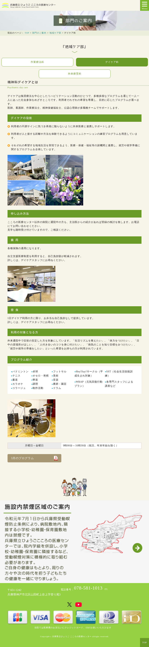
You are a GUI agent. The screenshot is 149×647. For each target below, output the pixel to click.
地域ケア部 (55, 33)
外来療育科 (74, 73)
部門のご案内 (39, 33)
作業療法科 (37, 62)
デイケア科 (112, 62)
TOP (27, 33)
